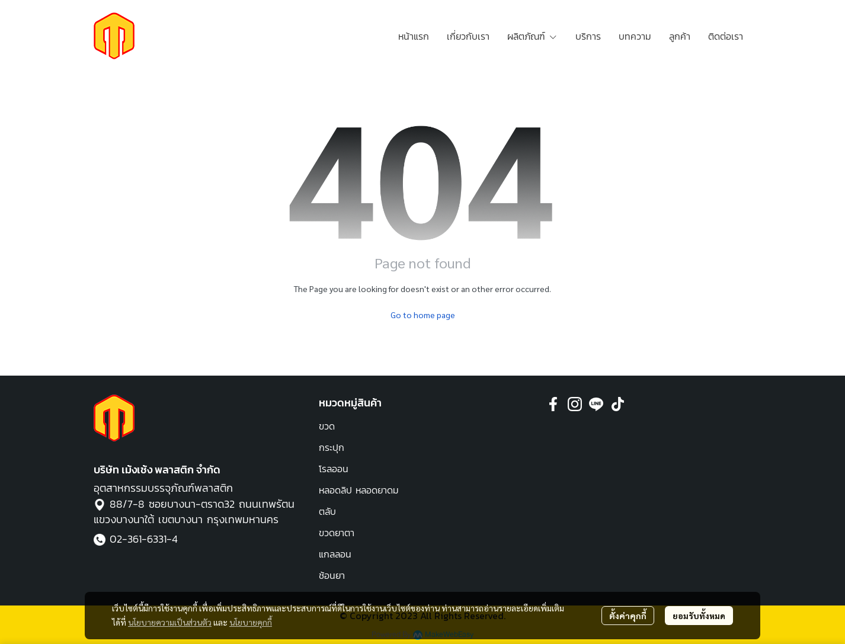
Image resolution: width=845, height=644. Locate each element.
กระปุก (331, 447)
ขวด (327, 426)
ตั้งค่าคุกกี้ (627, 615)
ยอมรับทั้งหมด (699, 615)
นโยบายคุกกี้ (250, 622)
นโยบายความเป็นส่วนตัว (170, 622)
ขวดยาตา (336, 533)
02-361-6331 (138, 539)
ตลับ (327, 511)
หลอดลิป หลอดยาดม (359, 490)
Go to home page (423, 314)
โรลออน (333, 469)
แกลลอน (335, 554)
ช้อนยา (332, 575)
